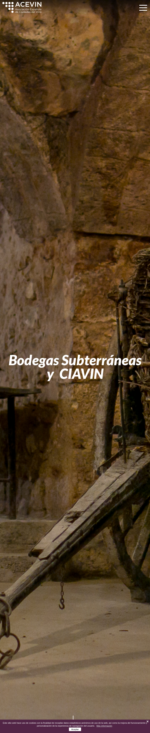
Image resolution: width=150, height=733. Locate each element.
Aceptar (75, 729)
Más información (104, 726)
